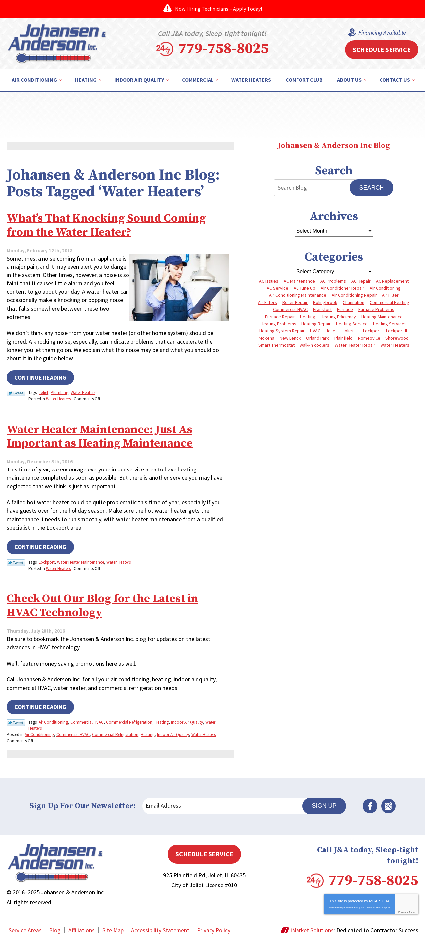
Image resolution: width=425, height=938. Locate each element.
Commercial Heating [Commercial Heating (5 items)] (389, 302)
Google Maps (388, 803)
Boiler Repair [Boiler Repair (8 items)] (295, 302)
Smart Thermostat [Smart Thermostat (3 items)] (276, 345)
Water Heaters (83, 392)
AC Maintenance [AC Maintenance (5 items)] (299, 281)
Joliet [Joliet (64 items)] (331, 331)
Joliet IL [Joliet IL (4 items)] (350, 331)
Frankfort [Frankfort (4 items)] (322, 309)
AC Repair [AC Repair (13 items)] (361, 281)
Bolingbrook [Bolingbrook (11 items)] (325, 302)
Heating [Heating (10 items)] (307, 317)
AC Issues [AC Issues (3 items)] (268, 281)
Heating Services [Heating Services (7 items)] (390, 324)
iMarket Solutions (312, 927)
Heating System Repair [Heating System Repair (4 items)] (282, 331)
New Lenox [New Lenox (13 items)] (290, 338)
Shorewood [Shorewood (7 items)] (397, 338)
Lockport (47, 560)
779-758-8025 (223, 49)
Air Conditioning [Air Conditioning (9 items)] (385, 288)
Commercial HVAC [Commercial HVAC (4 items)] (290, 309)
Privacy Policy (353, 904)
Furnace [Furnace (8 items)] (345, 309)
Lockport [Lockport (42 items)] (372, 331)
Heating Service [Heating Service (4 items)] (352, 324)
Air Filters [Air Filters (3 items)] (267, 302)
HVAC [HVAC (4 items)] (315, 331)
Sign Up (324, 802)
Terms (412, 909)
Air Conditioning (53, 719)
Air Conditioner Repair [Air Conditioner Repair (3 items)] (342, 288)
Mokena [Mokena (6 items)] (266, 338)
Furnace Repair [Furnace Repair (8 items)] (280, 317)
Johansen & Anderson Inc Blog (334, 146)
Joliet (43, 392)
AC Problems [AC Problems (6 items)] (333, 281)
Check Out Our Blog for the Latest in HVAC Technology (107, 603)
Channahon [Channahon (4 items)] (353, 302)
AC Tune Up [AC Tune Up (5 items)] (304, 288)
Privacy (402, 909)
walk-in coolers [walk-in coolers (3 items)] (314, 345)
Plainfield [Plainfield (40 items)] (343, 338)
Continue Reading (40, 377)
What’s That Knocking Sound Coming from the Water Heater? (110, 225)
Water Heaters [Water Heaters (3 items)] (395, 345)
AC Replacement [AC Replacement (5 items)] (392, 281)
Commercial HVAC (87, 719)
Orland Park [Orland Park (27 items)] (317, 338)
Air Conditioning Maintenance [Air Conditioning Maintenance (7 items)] (297, 295)
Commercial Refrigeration (129, 719)
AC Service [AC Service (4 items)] (277, 288)
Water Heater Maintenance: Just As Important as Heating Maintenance (105, 435)
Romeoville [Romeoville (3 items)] (369, 338)
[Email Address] (225, 803)
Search (371, 187)
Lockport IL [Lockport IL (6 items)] (397, 331)
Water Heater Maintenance (80, 560)
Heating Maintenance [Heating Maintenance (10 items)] (382, 317)
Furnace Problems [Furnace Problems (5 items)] (376, 309)
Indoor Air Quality (187, 719)
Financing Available (382, 33)
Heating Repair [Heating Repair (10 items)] (316, 324)
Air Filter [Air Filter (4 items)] (390, 295)
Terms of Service (374, 904)
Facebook (370, 803)
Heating (162, 719)
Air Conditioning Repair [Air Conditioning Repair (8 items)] (354, 295)
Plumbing (59, 392)
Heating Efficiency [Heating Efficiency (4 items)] (338, 317)
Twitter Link (16, 392)
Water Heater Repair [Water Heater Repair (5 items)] (355, 345)
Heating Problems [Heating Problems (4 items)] (278, 324)
